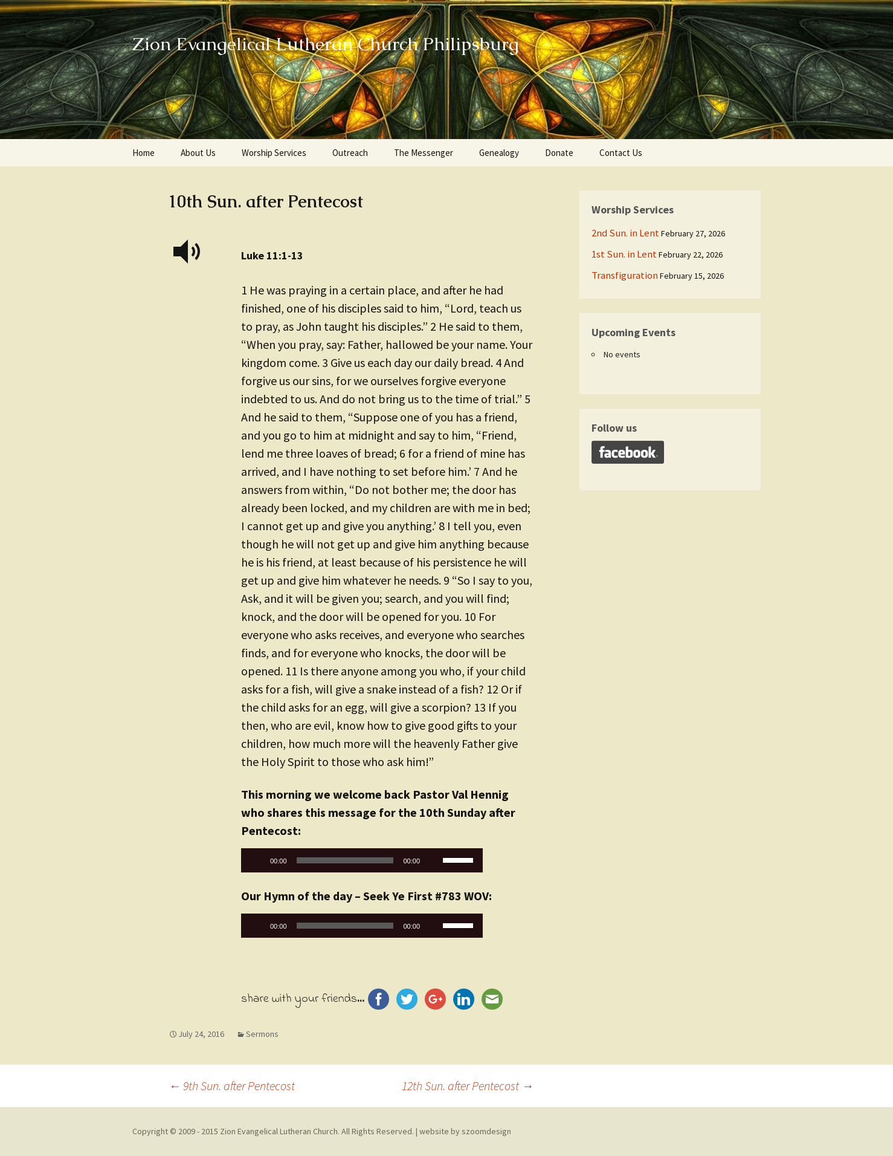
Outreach (350, 152)
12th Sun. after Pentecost (468, 1085)
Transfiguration (625, 275)
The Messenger (423, 152)
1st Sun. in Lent (624, 254)
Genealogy (499, 152)
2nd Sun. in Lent (625, 232)
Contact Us (620, 152)
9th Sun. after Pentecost (232, 1085)
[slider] (345, 860)
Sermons (262, 1033)
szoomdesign (486, 1131)
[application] (362, 863)
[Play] (257, 860)
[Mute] (433, 860)
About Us (198, 152)
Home (143, 152)
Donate (559, 152)
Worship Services (274, 152)
